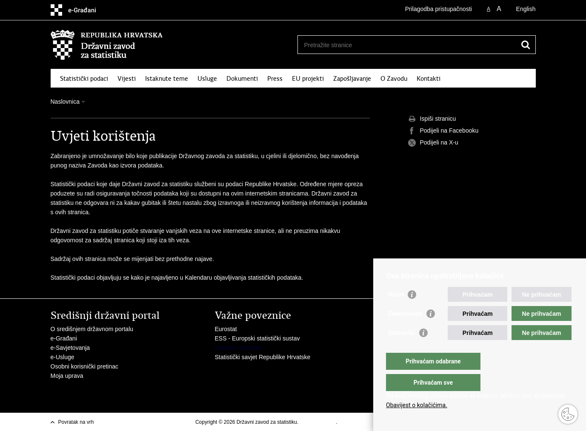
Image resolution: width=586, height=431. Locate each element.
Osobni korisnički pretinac (85, 366)
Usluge (207, 78)
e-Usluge (62, 357)
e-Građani (64, 338)
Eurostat (226, 329)
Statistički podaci (84, 78)
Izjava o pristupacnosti (364, 422)
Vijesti (126, 78)
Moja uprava (67, 375)
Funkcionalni (405, 330)
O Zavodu (393, 78)
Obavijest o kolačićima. (416, 405)
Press (275, 78)
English (526, 9)
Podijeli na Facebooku (443, 131)
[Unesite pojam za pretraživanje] (407, 45)
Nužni (395, 311)
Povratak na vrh (76, 422)
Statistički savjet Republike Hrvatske (263, 357)
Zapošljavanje (352, 78)
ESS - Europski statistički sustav (257, 338)
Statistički (401, 349)
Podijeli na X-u (433, 143)
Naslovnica (65, 101)
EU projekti (308, 78)
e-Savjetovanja (70, 347)
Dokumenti (242, 78)
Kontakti (428, 78)
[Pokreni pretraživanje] (526, 44)
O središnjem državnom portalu (92, 329)
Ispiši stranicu (432, 119)
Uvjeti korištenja (318, 422)
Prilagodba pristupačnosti (438, 9)
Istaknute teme (166, 78)
